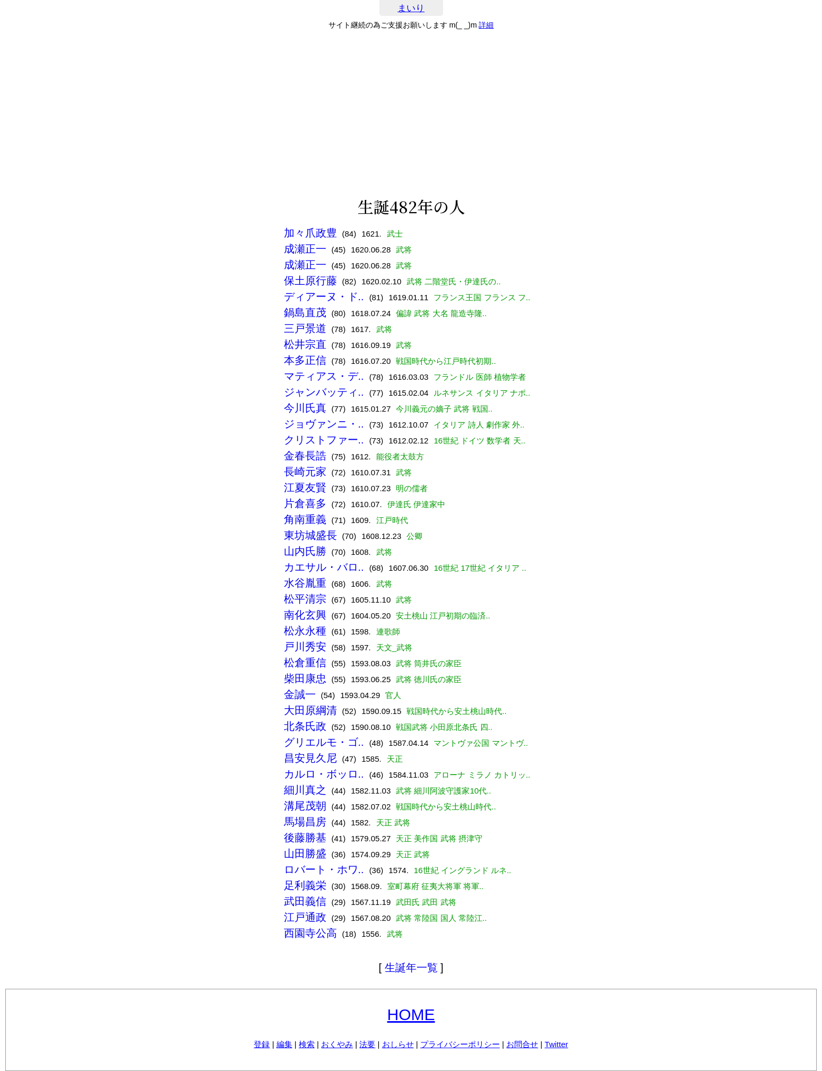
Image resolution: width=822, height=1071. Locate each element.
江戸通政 (305, 917)
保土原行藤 (310, 280)
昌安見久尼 (310, 758)
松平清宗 (305, 599)
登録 (262, 1044)
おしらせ (398, 1044)
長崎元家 (305, 471)
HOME (411, 1014)
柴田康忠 (305, 678)
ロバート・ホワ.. (324, 869)
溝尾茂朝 (305, 806)
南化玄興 (305, 615)
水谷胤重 (305, 583)
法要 (367, 1044)
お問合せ (522, 1044)
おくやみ (337, 1044)
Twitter (556, 1044)
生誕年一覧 (411, 967)
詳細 (486, 25)
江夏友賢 (305, 487)
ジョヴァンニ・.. (324, 424)
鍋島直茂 (305, 312)
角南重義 (305, 519)
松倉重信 (305, 662)
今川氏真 (305, 408)
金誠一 (300, 694)
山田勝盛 (305, 853)
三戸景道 (305, 328)
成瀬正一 (305, 249)
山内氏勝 (305, 551)
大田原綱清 (310, 710)
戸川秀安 (305, 646)
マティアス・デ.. (324, 376)
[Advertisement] (411, 113)
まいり (411, 8)
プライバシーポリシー (460, 1044)
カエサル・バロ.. (324, 567)
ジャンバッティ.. (324, 392)
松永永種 (305, 631)
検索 (307, 1044)
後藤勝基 (305, 837)
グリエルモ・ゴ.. (324, 742)
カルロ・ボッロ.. (324, 774)
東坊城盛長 (310, 535)
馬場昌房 (305, 822)
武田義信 (305, 901)
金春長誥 (305, 456)
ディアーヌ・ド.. (324, 296)
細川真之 (305, 790)
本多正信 (305, 360)
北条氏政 (305, 726)
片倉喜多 (305, 503)
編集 (284, 1044)
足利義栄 (305, 885)
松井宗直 (305, 344)
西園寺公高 (310, 933)
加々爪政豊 (310, 233)
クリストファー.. (324, 440)
